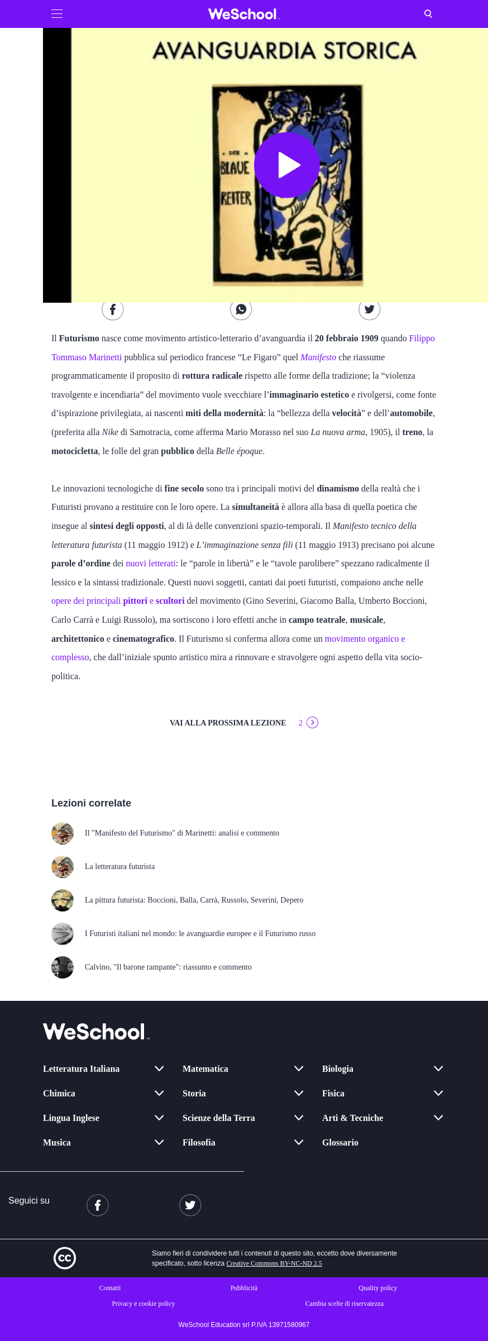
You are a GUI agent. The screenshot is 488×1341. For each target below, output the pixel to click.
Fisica (333, 1093)
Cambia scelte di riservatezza (344, 1303)
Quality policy (378, 1288)
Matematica (205, 1068)
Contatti (110, 1288)
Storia (194, 1093)
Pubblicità (244, 1288)
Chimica (59, 1093)
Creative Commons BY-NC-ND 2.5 (274, 1263)
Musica (57, 1142)
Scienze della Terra (219, 1118)
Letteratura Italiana (81, 1068)
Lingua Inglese (71, 1118)
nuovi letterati (150, 563)
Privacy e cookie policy (143, 1303)
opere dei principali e (118, 600)
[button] (57, 14)
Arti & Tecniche (352, 1118)
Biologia (337, 1068)
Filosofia (199, 1142)
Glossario (340, 1142)
